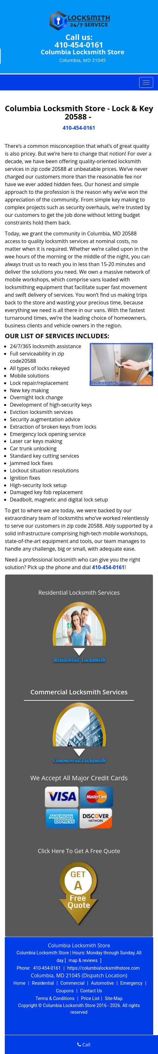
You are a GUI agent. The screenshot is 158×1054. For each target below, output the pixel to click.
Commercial (72, 983)
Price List (90, 998)
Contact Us (91, 990)
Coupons (65, 990)
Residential (43, 983)
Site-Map (114, 998)
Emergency (131, 983)
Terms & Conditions (54, 998)
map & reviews (84, 960)
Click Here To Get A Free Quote (79, 851)
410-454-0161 (79, 44)
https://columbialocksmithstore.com (103, 968)
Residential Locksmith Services (79, 592)
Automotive (102, 983)
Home (19, 983)
